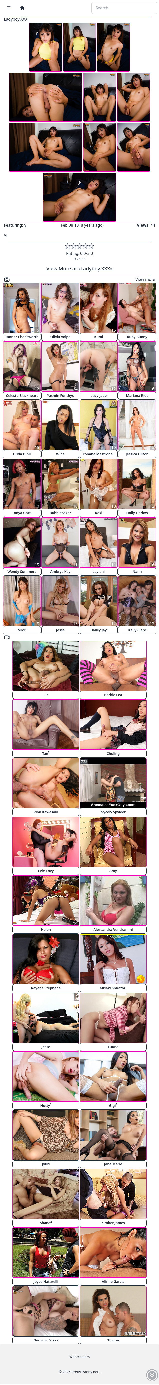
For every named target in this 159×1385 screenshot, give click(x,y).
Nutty (45, 1105)
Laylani (99, 571)
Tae (45, 753)
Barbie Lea (113, 694)
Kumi (98, 336)
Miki (21, 629)
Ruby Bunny (137, 336)
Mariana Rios (137, 395)
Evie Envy (46, 870)
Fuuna (113, 1046)
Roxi (98, 512)
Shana (46, 1222)
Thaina (113, 1340)
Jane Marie (113, 1164)
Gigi (113, 1105)
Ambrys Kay (60, 571)
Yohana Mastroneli (99, 454)
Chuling (113, 753)
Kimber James (113, 1222)
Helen (46, 929)
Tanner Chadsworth (21, 336)
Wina (60, 454)
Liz (46, 694)
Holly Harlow (137, 512)
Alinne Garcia (113, 1281)
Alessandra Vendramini (113, 929)
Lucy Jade (99, 395)
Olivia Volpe (60, 336)
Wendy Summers (22, 571)
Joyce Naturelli (46, 1281)
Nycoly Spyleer (113, 812)
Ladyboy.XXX (16, 19)
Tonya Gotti (22, 512)
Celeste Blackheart (22, 395)
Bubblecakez (60, 512)
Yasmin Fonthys (60, 395)
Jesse (60, 630)
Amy (113, 870)
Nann (137, 571)
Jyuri (46, 1164)
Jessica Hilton (137, 454)
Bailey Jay (99, 630)
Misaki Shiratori (113, 988)
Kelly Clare (137, 630)
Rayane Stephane (46, 988)
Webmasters (79, 1356)
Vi (26, 225)
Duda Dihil (22, 454)
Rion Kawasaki (46, 812)
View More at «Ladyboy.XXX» (79, 268)
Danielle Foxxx (46, 1340)
